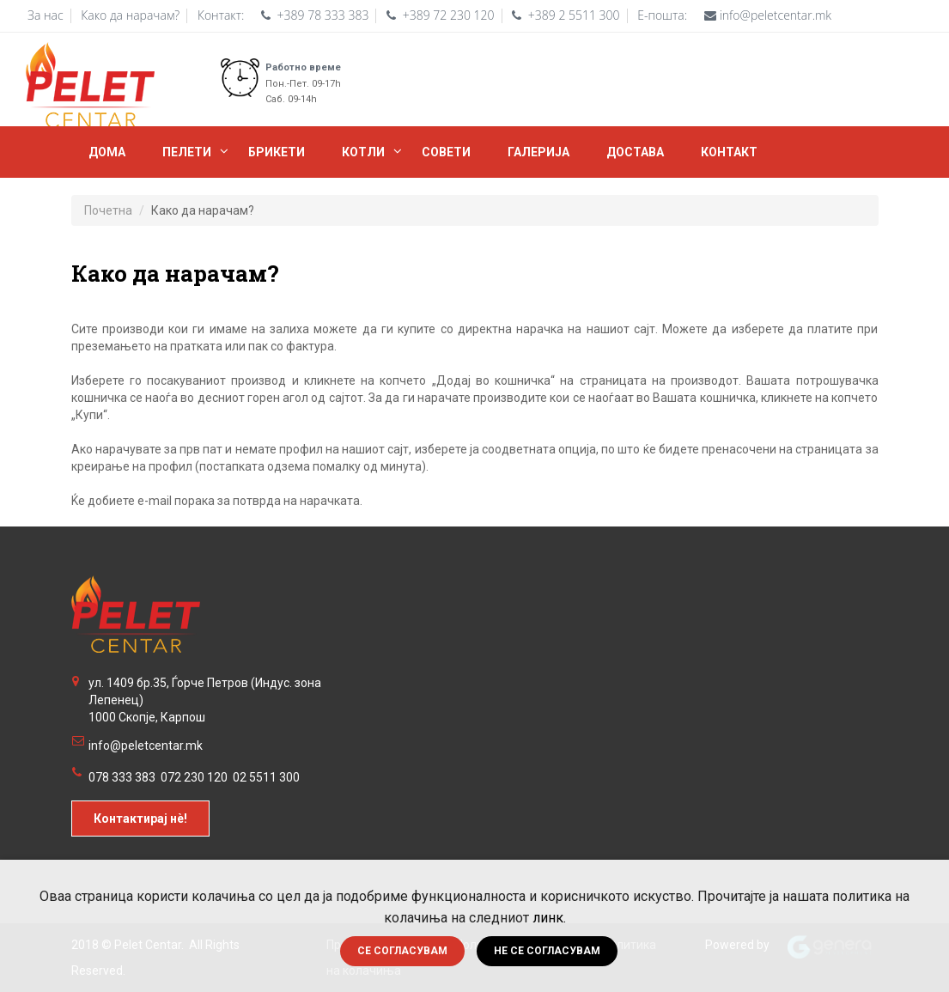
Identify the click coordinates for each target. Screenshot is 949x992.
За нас (45, 15)
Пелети (186, 152)
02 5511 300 (266, 777)
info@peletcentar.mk (145, 745)
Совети (446, 152)
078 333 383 (121, 777)
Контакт (729, 152)
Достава (635, 152)
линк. (549, 918)
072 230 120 (194, 777)
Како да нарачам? (130, 15)
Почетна (108, 210)
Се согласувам (402, 951)
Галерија (538, 152)
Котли (363, 152)
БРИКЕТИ (276, 152)
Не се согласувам (547, 951)
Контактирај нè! (140, 818)
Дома (106, 152)
